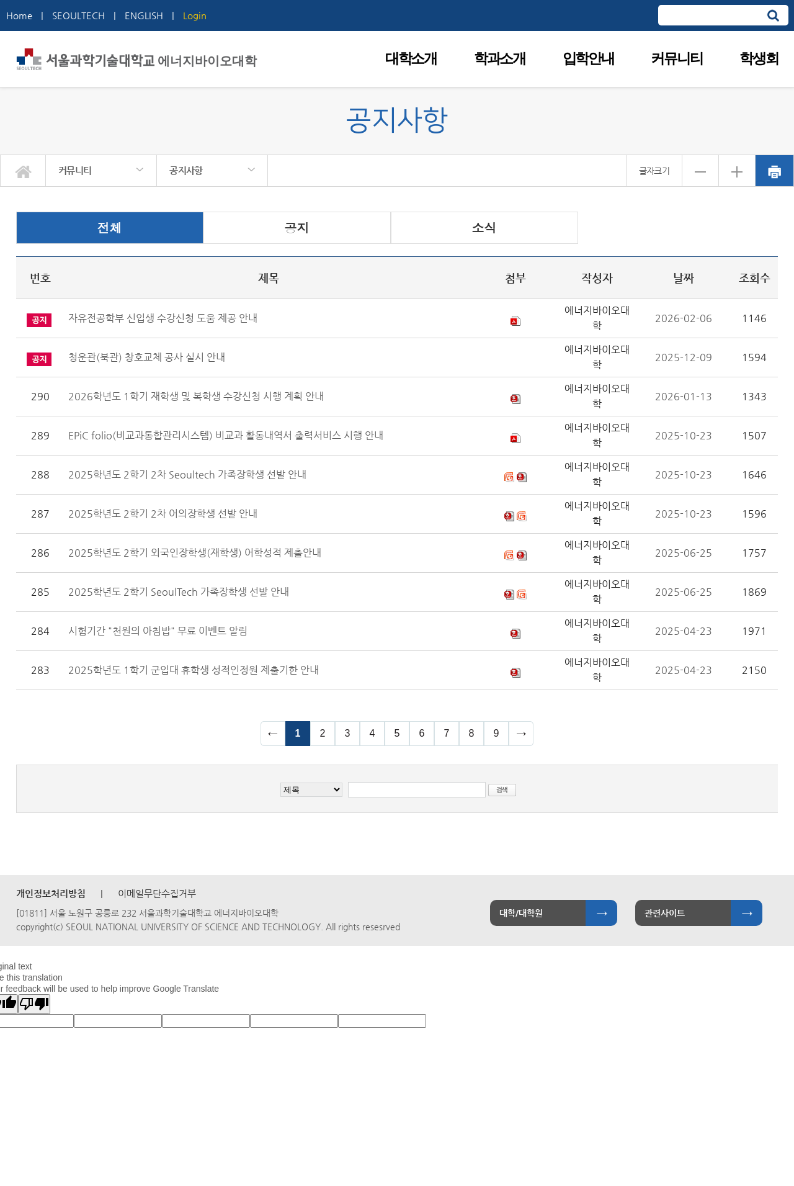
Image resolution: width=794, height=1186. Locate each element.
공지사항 (185, 170)
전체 (109, 227)
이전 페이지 (273, 733)
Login (195, 15)
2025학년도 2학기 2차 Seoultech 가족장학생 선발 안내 (187, 474)
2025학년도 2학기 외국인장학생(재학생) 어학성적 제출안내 (194, 553)
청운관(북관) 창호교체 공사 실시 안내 (146, 357)
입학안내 (588, 58)
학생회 (758, 58)
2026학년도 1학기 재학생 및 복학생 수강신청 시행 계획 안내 (196, 396)
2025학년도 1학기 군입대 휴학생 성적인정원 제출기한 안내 (193, 670)
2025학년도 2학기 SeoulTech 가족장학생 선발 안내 (178, 592)
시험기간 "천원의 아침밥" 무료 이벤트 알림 (158, 631)
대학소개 (411, 58)
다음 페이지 (521, 733)
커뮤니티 (676, 58)
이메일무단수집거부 (157, 893)
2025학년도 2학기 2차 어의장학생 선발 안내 (162, 513)
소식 (484, 227)
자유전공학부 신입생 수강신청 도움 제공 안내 (162, 318)
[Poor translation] (34, 1004)
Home (19, 15)
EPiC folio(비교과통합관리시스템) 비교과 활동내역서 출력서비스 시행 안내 (225, 435)
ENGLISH (144, 15)
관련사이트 (665, 913)
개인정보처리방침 (51, 893)
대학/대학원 (521, 913)
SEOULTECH (78, 15)
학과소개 (499, 58)
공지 (297, 227)
